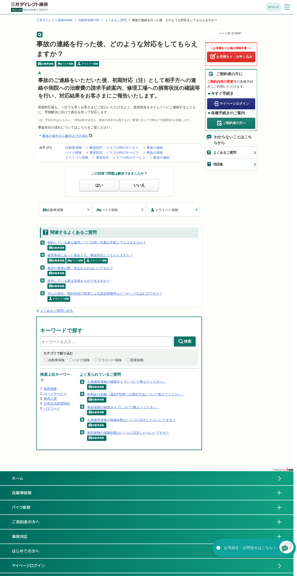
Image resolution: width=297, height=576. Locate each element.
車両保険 (50, 389)
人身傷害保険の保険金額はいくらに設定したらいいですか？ (131, 420)
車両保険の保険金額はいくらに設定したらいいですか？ (128, 433)
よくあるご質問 (115, 20)
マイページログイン (234, 104)
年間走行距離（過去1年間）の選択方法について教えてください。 (135, 394)
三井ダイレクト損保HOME (54, 20)
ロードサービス (55, 394)
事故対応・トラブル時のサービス (114, 147)
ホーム (17, 478)
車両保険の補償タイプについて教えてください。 (123, 407)
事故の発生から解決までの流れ (65, 135)
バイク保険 (73, 152)
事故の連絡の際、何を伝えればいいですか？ (80, 268)
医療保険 (136, 360)
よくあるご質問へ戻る (56, 311)
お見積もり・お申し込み (234, 57)
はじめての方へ (26, 551)
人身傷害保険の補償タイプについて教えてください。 (126, 381)
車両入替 (50, 398)
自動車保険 (73, 147)
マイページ (273, 7)
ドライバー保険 (76, 157)
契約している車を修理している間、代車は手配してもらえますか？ (96, 242)
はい (99, 185)
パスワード (52, 408)
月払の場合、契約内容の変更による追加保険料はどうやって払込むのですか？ (104, 293)
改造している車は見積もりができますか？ (78, 280)
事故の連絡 (155, 147)
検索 (187, 341)
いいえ (139, 185)
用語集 (218, 164)
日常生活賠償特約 (57, 403)
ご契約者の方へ (234, 123)
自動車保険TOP (88, 20)
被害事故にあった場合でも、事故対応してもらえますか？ (90, 255)
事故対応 (23, 536)
